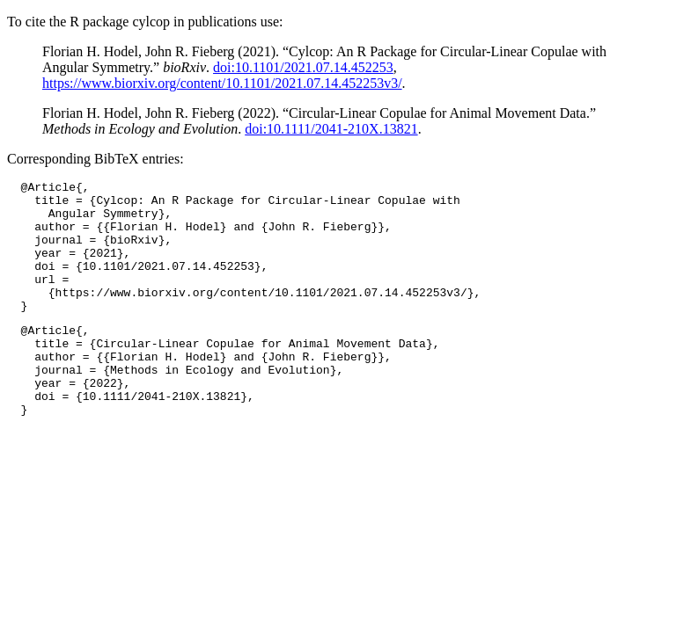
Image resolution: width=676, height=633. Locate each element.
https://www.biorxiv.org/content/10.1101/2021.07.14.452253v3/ (222, 83)
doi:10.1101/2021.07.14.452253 (303, 67)
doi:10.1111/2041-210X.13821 (331, 128)
